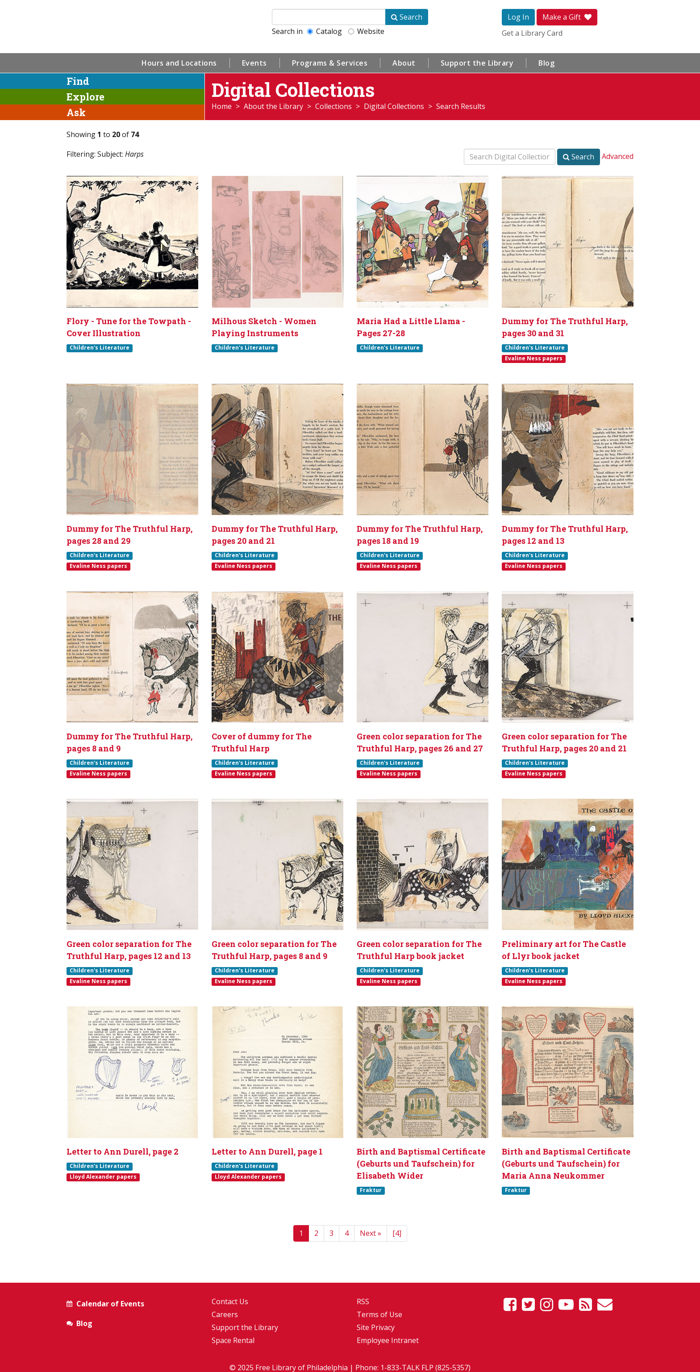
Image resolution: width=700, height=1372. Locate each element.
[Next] (370, 1233)
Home (222, 106)
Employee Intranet (388, 1340)
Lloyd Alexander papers (103, 1176)
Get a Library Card (532, 33)
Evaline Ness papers (533, 358)
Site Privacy (376, 1327)
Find (78, 81)
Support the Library (477, 63)
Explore (85, 96)
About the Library (273, 106)
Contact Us (230, 1301)
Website (366, 31)
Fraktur (371, 1190)
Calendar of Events (110, 1304)
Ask (76, 112)
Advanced (617, 156)
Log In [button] (518, 17)
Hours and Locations (179, 63)
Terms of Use (379, 1314)
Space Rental (233, 1340)
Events (254, 63)
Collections (333, 106)
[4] (396, 1233)
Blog (546, 63)
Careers (225, 1314)
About (404, 63)
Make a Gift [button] (567, 17)
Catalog (324, 31)
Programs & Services (330, 63)
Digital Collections (394, 106)
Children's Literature (99, 347)
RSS (363, 1301)
